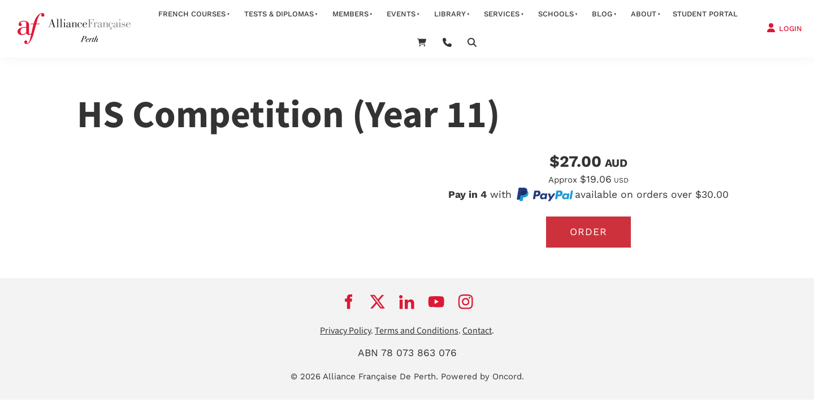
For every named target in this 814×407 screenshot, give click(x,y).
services (501, 14)
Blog (602, 14)
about (643, 14)
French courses (192, 14)
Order (588, 231)
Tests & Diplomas (279, 14)
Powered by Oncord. (482, 376)
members (350, 14)
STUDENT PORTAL (705, 14)
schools (556, 14)
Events (401, 14)
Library (450, 14)
